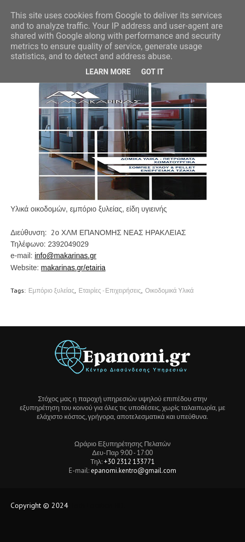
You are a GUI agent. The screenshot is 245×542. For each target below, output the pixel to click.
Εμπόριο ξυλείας (51, 290)
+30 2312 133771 (129, 461)
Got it (152, 72)
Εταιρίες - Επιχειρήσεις (110, 290)
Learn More (108, 72)
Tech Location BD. (97, 505)
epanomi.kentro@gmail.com (133, 470)
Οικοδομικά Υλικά (169, 290)
